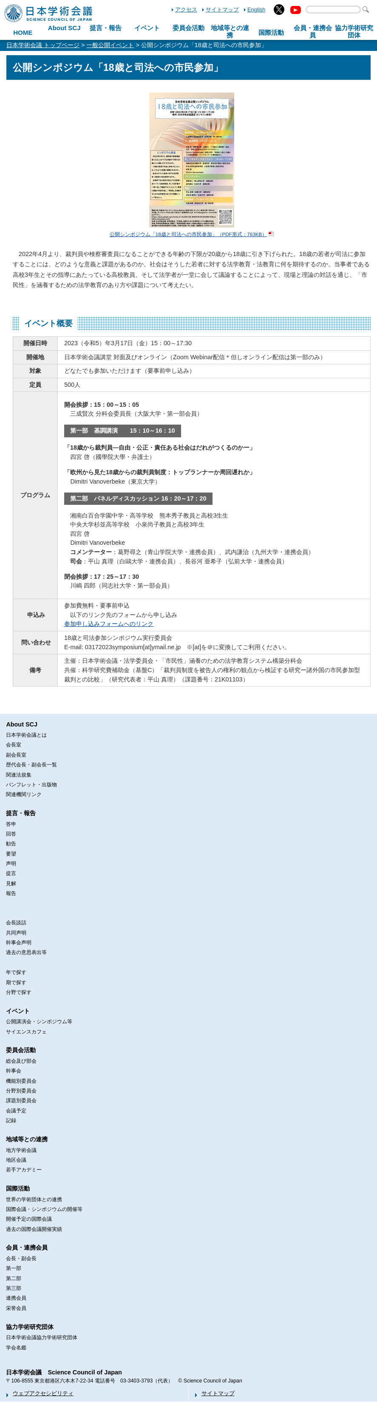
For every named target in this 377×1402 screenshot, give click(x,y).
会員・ (313, 31)
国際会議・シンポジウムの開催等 (44, 1209)
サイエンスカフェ (26, 1032)
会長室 (13, 745)
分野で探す (18, 992)
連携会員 (16, 1298)
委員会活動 (188, 27)
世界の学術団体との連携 (34, 1199)
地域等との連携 (27, 1139)
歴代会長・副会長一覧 (31, 765)
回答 (11, 834)
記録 (11, 1120)
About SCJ (64, 27)
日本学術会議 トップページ (42, 45)
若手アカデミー (24, 1170)
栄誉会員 (16, 1308)
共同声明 (16, 933)
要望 (11, 854)
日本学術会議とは (26, 735)
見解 (11, 884)
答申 (11, 824)
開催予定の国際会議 (29, 1219)
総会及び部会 (21, 1061)
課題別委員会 (21, 1101)
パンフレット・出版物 (31, 785)
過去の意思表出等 (26, 952)
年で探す (16, 972)
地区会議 (16, 1160)
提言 (11, 873)
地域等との (230, 31)
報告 (11, 893)
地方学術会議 (21, 1150)
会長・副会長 (21, 1258)
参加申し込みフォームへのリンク (108, 623)
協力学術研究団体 (30, 1326)
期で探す (16, 982)
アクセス (186, 9)
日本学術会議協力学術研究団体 (41, 1337)
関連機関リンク (24, 794)
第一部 (13, 1268)
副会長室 (16, 755)
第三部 (13, 1288)
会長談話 (16, 923)
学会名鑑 (16, 1348)
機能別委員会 (21, 1081)
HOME (22, 32)
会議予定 (16, 1111)
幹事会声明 (18, 943)
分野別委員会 (21, 1091)
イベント (147, 27)
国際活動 (271, 32)
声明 (11, 864)
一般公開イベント (110, 45)
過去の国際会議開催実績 (34, 1229)
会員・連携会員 (27, 1247)
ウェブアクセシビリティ (43, 1393)
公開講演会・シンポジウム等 (39, 1022)
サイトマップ (222, 9)
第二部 (13, 1278)
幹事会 (13, 1071)
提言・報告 (106, 27)
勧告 (11, 844)
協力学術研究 (354, 31)
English (256, 9)
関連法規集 (18, 775)
